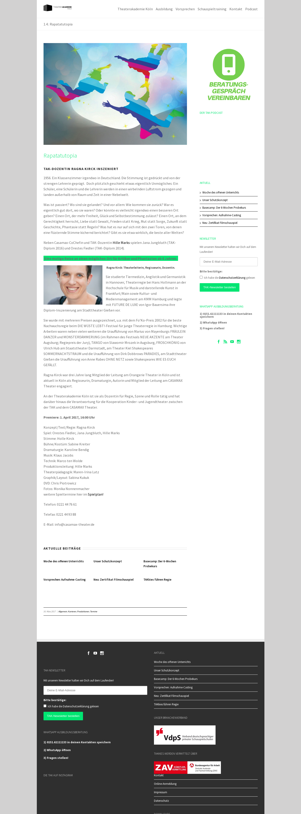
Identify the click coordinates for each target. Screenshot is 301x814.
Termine (93, 611)
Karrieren (72, 611)
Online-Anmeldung (165, 784)
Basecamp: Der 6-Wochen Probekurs (224, 208)
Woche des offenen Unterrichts (64, 561)
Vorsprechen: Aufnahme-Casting (65, 579)
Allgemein (62, 611)
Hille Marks (121, 242)
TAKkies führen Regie (157, 579)
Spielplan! (95, 494)
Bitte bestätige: (211, 271)
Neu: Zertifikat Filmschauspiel (113, 579)
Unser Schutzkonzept (107, 561)
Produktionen (83, 611)
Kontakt (159, 775)
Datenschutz (161, 801)
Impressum (160, 792)
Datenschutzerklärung (232, 278)
